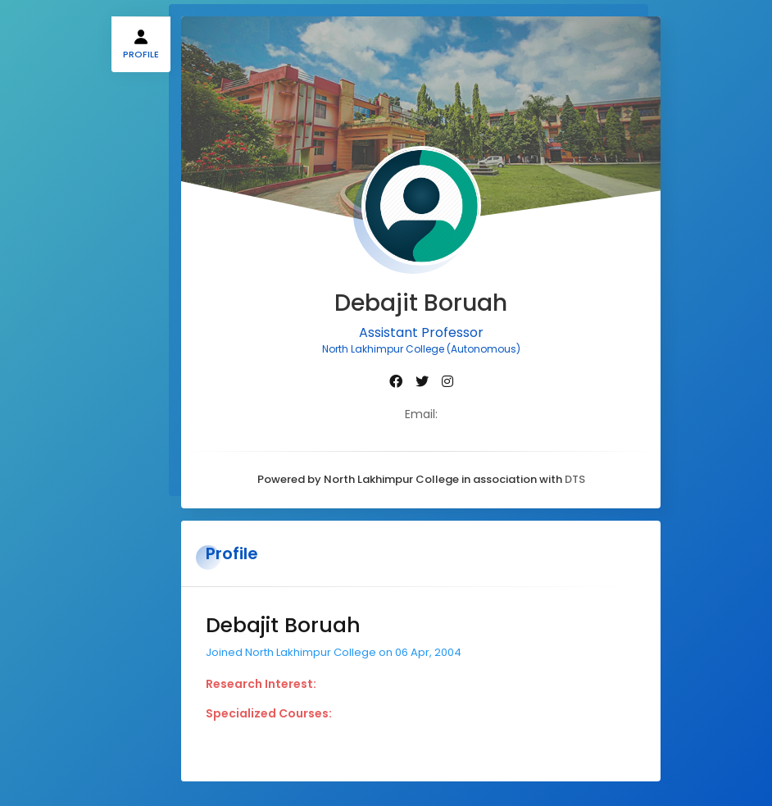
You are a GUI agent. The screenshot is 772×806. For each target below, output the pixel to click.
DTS (575, 479)
